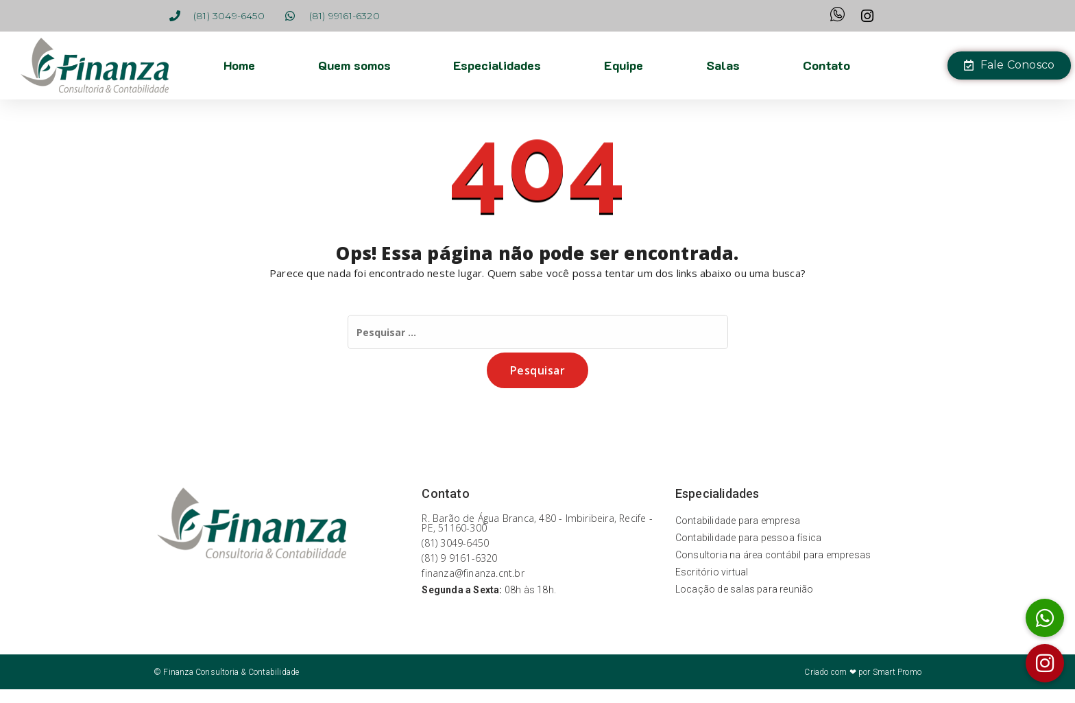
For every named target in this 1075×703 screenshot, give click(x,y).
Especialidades (497, 65)
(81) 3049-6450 (455, 542)
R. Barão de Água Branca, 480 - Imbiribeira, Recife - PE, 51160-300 (537, 523)
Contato (826, 65)
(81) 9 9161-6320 (459, 557)
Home (238, 65)
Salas (723, 65)
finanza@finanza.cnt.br (473, 573)
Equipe (623, 65)
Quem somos (353, 65)
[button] (1045, 663)
